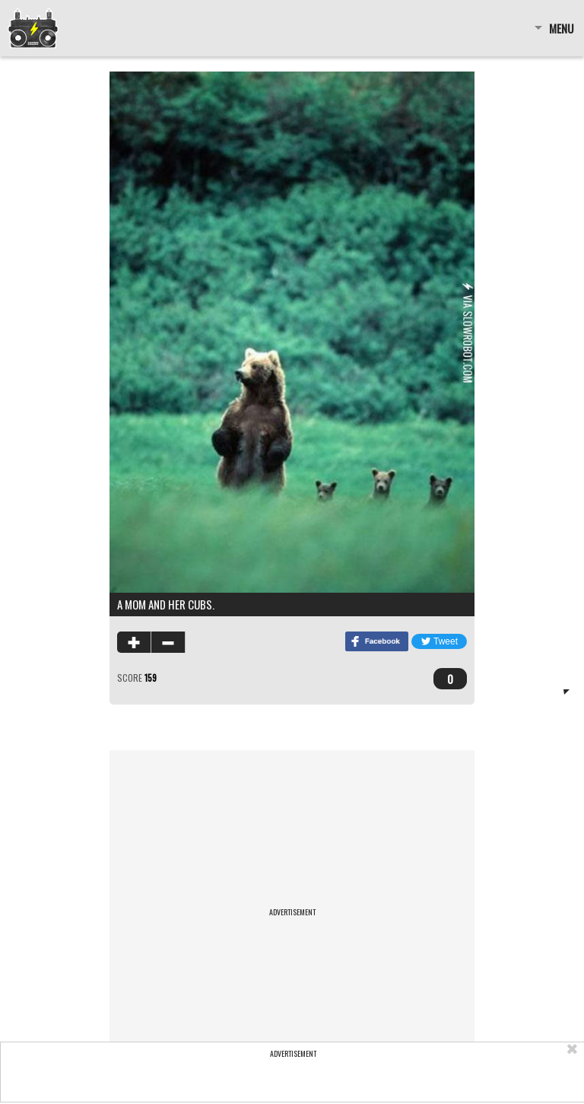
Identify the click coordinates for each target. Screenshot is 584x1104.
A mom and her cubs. (165, 604)
